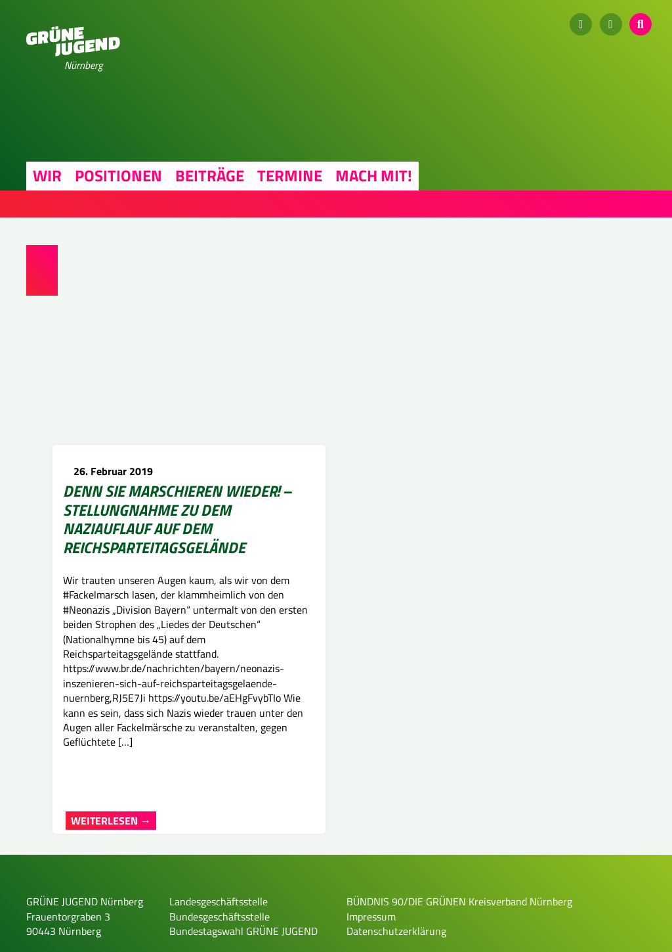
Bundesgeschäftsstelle (219, 937)
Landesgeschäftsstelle (218, 922)
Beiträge (209, 175)
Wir (47, 175)
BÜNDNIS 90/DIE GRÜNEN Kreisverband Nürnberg (459, 922)
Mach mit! (373, 175)
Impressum (371, 937)
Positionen (118, 175)
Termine (289, 175)
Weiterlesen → (111, 841)
